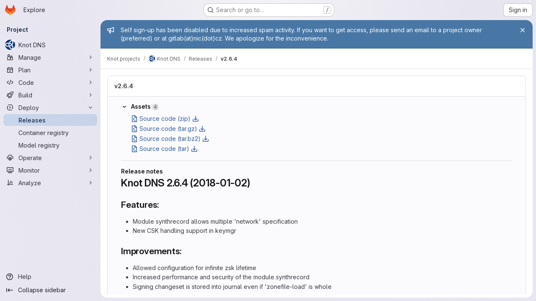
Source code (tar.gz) (168, 128)
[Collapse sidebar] (50, 290)
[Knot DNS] (50, 45)
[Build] (50, 95)
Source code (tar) (164, 148)
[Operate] (50, 157)
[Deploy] (50, 107)
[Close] (523, 30)
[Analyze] (50, 183)
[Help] (50, 277)
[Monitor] (50, 170)
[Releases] (50, 120)
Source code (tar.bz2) (170, 138)
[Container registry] (50, 132)
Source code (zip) (165, 118)
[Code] (50, 82)
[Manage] (50, 57)
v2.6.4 (123, 85)
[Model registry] (50, 145)
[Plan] (50, 70)
